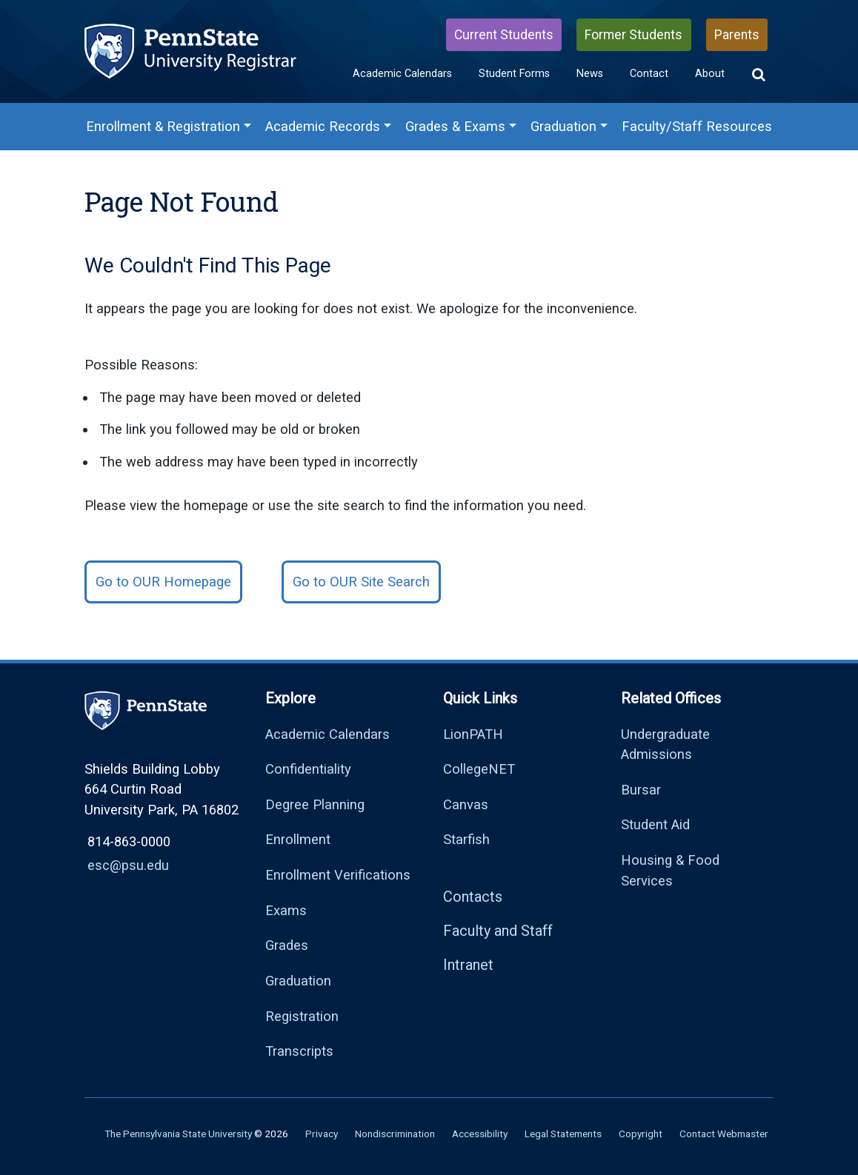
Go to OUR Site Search (361, 581)
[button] (759, 74)
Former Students (633, 34)
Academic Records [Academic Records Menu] (322, 126)
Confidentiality (308, 769)
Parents (736, 34)
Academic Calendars (402, 73)
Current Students (503, 34)
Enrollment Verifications (337, 875)
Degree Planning (315, 804)
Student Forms (514, 73)
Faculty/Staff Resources (697, 126)
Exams (286, 910)
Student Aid (655, 824)
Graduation (298, 980)
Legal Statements (563, 1133)
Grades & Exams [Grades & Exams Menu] (455, 126)
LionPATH (473, 734)
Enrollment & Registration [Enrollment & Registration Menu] (163, 126)
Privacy (321, 1133)
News (589, 73)
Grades (286, 945)
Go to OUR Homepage (163, 581)
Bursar (641, 789)
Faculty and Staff (498, 931)
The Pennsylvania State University (178, 1133)
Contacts (472, 896)
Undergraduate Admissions (665, 744)
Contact (649, 73)
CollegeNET (479, 769)
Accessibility (480, 1133)
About (710, 73)
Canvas (465, 804)
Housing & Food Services (670, 870)
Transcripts (299, 1051)
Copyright (640, 1133)
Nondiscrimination (395, 1133)
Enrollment (297, 839)
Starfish (466, 839)
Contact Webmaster (723, 1133)
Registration (302, 1016)
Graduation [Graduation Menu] (563, 126)
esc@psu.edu (128, 865)
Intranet (468, 965)
